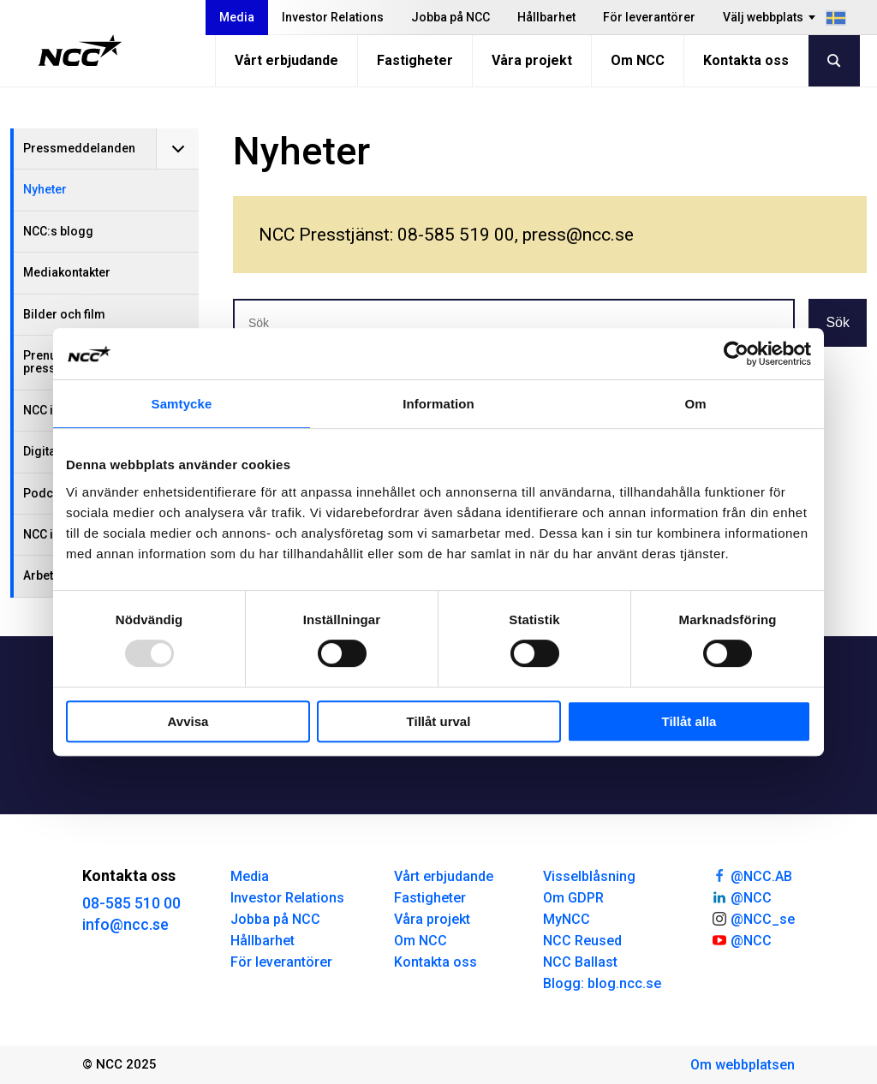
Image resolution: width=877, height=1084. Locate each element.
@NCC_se (753, 917)
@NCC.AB (751, 875)
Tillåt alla (689, 721)
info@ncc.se (125, 924)
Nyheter (45, 189)
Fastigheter (415, 60)
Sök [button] (838, 322)
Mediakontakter (66, 272)
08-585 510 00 (131, 903)
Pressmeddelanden (79, 148)
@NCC (741, 896)
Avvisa (188, 721)
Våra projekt (532, 60)
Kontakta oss (746, 60)
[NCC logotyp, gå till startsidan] (80, 50)
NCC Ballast (580, 962)
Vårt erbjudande (286, 60)
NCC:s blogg (58, 231)
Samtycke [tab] (182, 403)
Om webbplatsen (742, 1065)
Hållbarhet (546, 17)
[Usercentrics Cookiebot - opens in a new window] (736, 353)
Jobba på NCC (450, 17)
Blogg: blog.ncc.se (602, 983)
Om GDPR (573, 898)
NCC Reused (582, 940)
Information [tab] (438, 403)
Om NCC (638, 60)
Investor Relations (333, 17)
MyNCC (566, 919)
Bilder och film (64, 314)
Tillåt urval (439, 721)
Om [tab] (695, 403)
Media (236, 17)
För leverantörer (649, 17)
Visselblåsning (589, 876)
